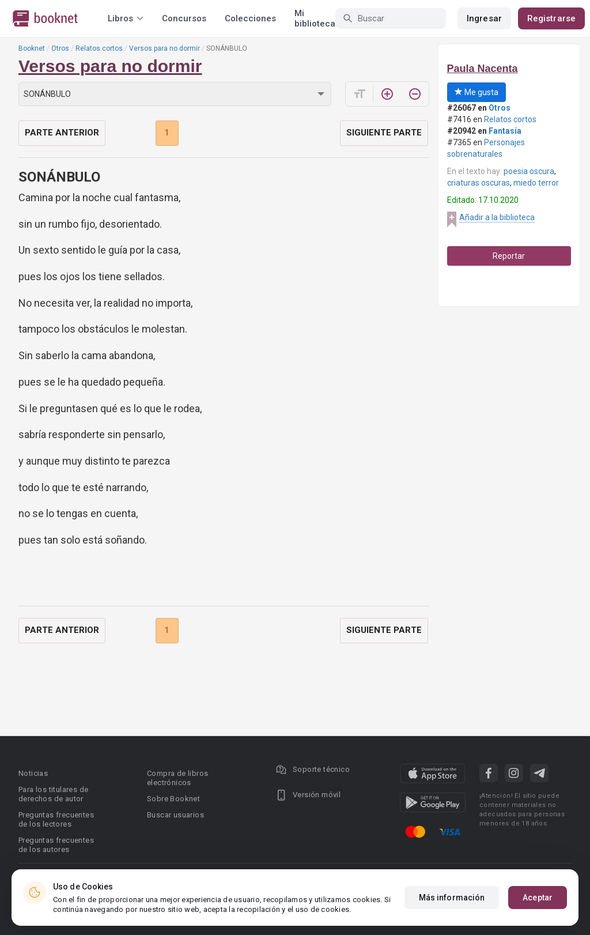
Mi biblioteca (314, 18)
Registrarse (551, 18)
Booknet (31, 48)
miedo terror (536, 182)
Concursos (184, 18)
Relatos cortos (99, 48)
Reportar (509, 256)
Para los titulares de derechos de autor (53, 794)
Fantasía (505, 130)
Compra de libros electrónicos (177, 778)
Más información (452, 897)
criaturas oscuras (478, 182)
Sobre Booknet (173, 798)
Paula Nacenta (482, 68)
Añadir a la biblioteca (497, 217)
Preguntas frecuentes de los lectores (56, 819)
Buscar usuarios (175, 814)
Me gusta (476, 92)
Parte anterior (62, 132)
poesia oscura (529, 171)
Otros (60, 48)
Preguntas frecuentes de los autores (56, 845)
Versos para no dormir (164, 48)
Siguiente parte (384, 132)
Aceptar (538, 897)
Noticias (33, 773)
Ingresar (484, 18)
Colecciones (250, 18)
